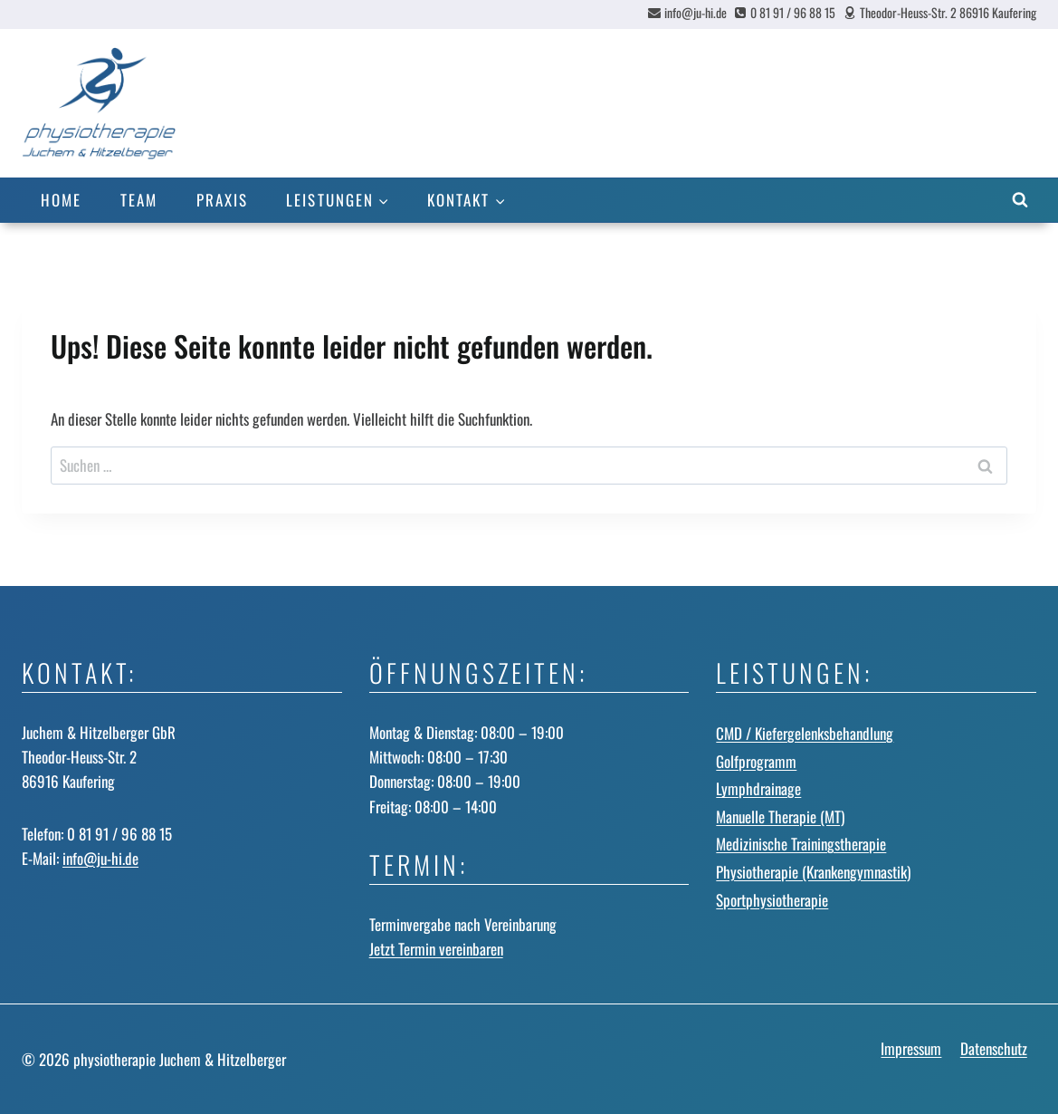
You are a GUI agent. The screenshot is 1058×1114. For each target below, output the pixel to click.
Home (61, 199)
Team (138, 199)
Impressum (911, 1048)
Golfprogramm (756, 761)
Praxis (222, 199)
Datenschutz (993, 1048)
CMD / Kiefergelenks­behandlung (804, 733)
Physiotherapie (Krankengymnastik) (813, 871)
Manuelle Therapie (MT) (780, 816)
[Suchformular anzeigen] (1020, 200)
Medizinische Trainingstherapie (801, 843)
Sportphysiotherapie (772, 899)
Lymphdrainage (758, 788)
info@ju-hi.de (100, 858)
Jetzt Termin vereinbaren (436, 948)
